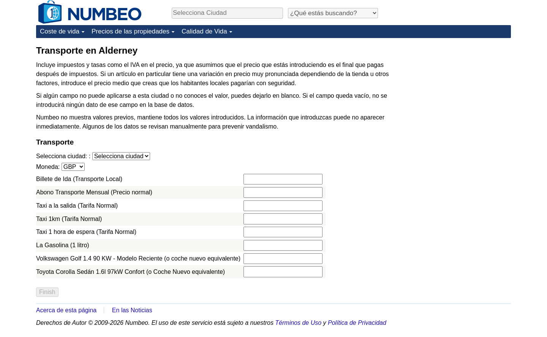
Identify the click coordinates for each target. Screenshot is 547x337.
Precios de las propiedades (130, 31)
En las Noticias (132, 310)
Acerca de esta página (66, 310)
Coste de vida (59, 31)
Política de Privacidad (357, 323)
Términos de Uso (298, 323)
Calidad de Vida (204, 31)
